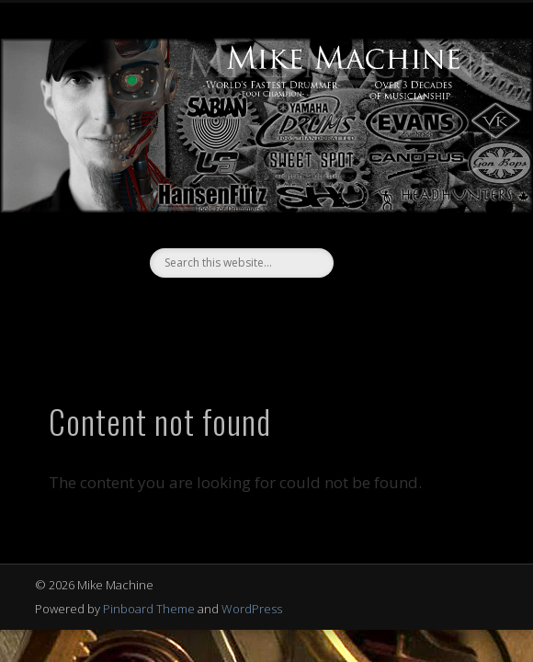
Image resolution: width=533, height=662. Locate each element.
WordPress (251, 608)
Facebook (245, 309)
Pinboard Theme (149, 608)
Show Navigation (440, 164)
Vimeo (283, 309)
